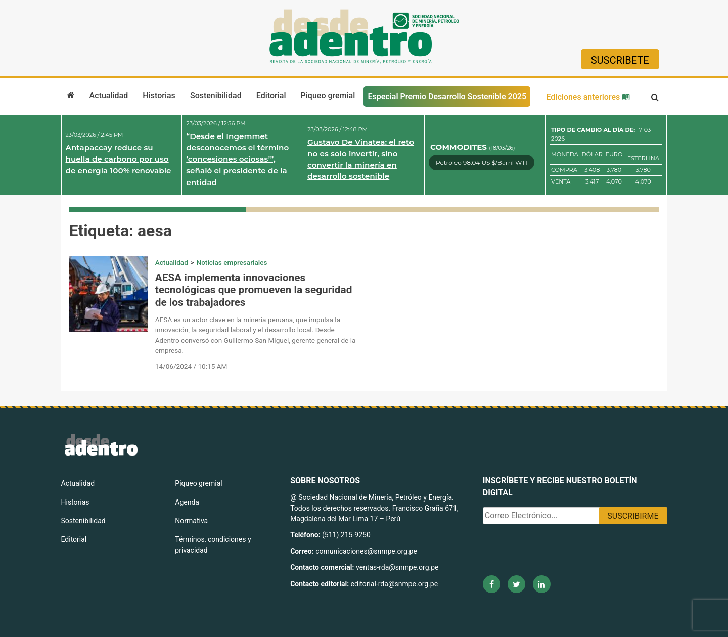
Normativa (191, 521)
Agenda (187, 502)
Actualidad (108, 95)
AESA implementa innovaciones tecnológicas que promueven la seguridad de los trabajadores (253, 290)
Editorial (271, 95)
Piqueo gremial (328, 95)
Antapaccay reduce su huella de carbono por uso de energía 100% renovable (118, 159)
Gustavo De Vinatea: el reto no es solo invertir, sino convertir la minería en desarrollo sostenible (360, 159)
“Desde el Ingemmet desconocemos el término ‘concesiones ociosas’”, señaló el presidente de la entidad (237, 159)
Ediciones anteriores (588, 97)
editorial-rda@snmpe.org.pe (394, 584)
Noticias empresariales (232, 262)
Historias (159, 95)
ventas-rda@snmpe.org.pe (397, 567)
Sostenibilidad (216, 95)
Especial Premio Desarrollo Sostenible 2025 (447, 96)
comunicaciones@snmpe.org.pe (367, 551)
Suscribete (620, 60)
